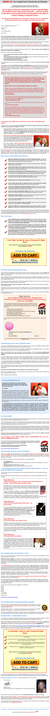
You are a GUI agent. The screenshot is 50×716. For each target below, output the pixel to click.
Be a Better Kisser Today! (16, 702)
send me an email (6, 613)
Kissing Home (4, 709)
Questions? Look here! (17, 709)
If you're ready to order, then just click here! (10, 448)
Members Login (45, 709)
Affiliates (25, 709)
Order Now (10, 709)
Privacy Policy (30, 709)
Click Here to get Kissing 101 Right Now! (9, 597)
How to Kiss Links (38, 709)
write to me (31, 675)
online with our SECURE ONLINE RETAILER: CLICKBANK (28, 625)
